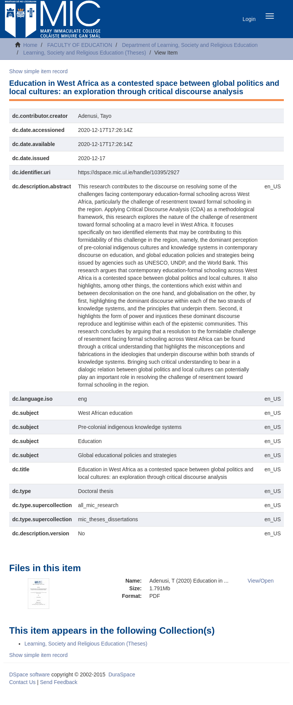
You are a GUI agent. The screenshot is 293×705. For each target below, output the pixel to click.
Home (30, 45)
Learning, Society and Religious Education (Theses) (84, 53)
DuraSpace (121, 674)
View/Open (261, 581)
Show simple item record (38, 71)
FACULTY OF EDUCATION (79, 45)
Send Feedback (58, 682)
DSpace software (29, 674)
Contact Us (22, 682)
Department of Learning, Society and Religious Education (190, 45)
